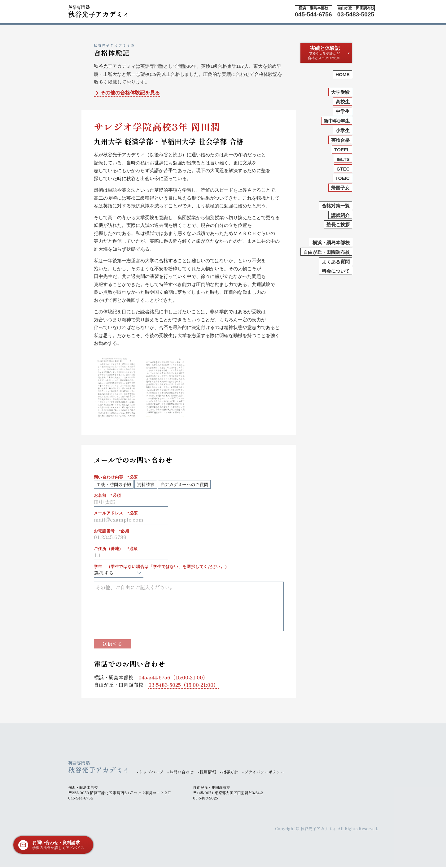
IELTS (343, 159)
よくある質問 (336, 261)
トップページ (151, 772)
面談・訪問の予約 (113, 484)
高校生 (343, 101)
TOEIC (342, 178)
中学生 (343, 111)
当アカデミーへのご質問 (184, 484)
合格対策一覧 (336, 205)
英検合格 (340, 140)
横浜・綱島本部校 (331, 242)
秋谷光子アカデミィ (98, 10)
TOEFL (342, 149)
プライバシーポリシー (264, 772)
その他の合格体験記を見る (127, 93)
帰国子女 (340, 187)
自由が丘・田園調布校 (326, 252)
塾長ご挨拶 (338, 224)
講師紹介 (340, 215)
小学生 (343, 130)
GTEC (343, 168)
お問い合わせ (181, 772)
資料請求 (145, 484)
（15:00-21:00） (173, 677)
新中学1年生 (336, 121)
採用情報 (208, 772)
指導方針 (230, 772)
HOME (342, 74)
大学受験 (340, 92)
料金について (336, 271)
